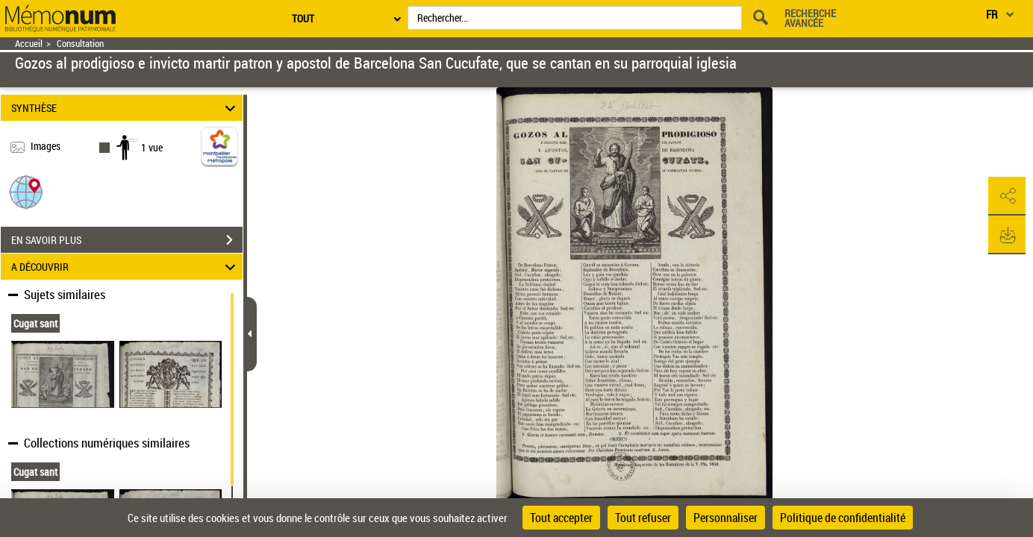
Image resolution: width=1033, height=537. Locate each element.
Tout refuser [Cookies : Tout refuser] (643, 517)
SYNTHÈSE (125, 108)
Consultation (80, 43)
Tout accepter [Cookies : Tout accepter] (561, 517)
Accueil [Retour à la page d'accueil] (29, 43)
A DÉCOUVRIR (125, 267)
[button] (26, 191)
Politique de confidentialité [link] (842, 517)
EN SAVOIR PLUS (127, 240)
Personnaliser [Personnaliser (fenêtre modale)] (725, 517)
